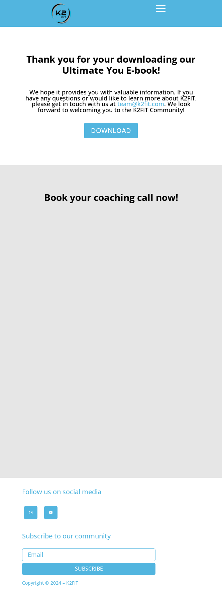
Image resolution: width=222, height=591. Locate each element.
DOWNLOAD (111, 130)
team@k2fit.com (140, 104)
